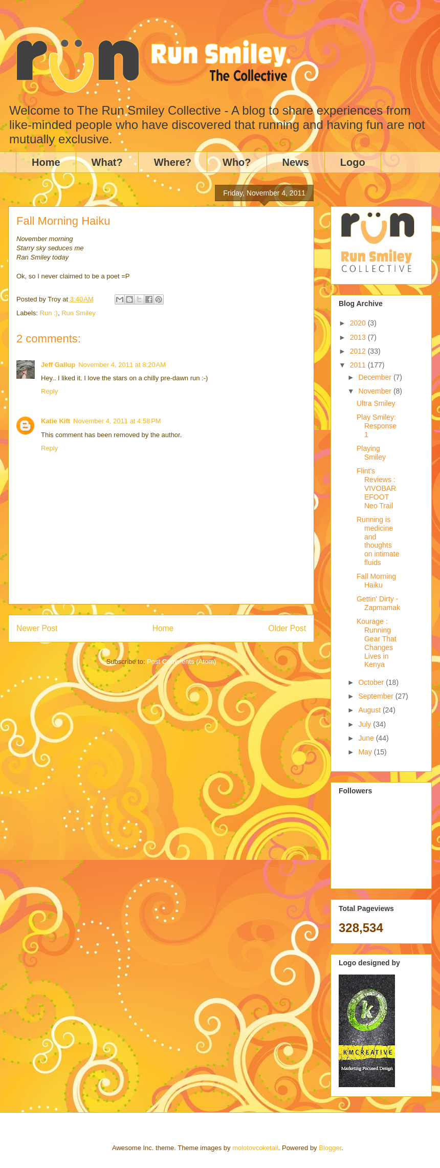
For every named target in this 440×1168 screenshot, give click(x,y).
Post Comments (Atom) (181, 661)
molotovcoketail (255, 1148)
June (367, 738)
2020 (359, 323)
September (376, 696)
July (365, 724)
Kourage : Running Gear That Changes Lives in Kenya (377, 642)
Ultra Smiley (376, 403)
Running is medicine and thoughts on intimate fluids (378, 541)
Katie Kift (55, 421)
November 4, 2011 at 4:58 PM (117, 421)
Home (46, 162)
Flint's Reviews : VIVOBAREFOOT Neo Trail (376, 488)
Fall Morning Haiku (376, 580)
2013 (359, 337)
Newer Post (37, 628)
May (365, 752)
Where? (172, 162)
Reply (49, 391)
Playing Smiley (371, 452)
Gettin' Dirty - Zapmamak (378, 603)
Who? (237, 162)
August (370, 710)
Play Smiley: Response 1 (377, 426)
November (375, 391)
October (372, 682)
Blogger (330, 1148)
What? (107, 162)
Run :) (49, 313)
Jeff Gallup (58, 365)
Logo (352, 162)
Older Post (287, 628)
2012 (359, 351)
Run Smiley (78, 313)
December (375, 377)
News (295, 162)
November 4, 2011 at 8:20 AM (122, 365)
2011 (359, 365)
